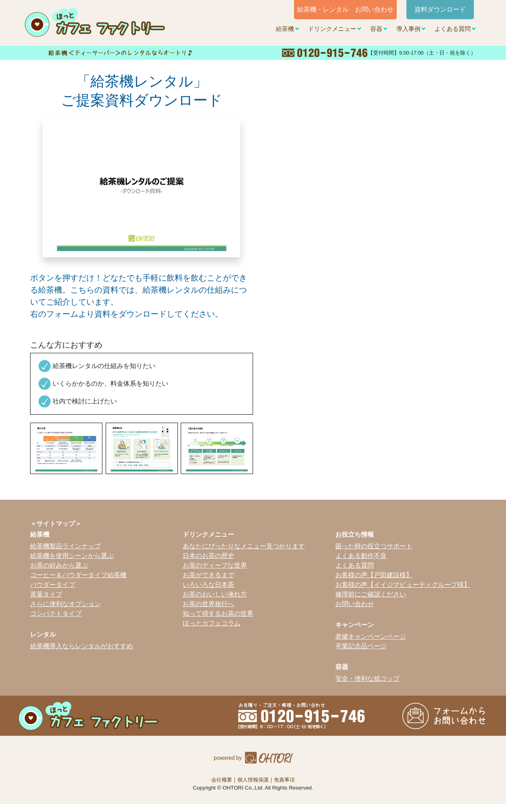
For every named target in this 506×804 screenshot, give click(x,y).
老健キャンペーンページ (370, 636)
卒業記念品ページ (361, 646)
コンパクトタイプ (56, 613)
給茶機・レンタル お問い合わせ (345, 9)
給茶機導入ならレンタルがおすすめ (81, 646)
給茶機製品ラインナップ (65, 546)
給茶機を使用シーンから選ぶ (72, 555)
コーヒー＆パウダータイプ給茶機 (78, 575)
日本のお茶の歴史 (208, 555)
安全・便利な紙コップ (367, 678)
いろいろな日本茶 (208, 584)
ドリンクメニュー (332, 29)
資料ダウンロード (440, 9)
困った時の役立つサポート (373, 546)
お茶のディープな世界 (215, 565)
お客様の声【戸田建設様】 (373, 575)
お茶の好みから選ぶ (59, 565)
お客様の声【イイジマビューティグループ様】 (402, 584)
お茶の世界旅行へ (208, 603)
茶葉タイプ (46, 594)
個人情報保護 (253, 780)
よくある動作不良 (361, 555)
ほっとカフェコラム (212, 623)
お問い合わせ (354, 603)
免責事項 (284, 780)
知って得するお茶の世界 (218, 613)
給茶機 (285, 29)
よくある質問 (453, 29)
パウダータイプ (52, 584)
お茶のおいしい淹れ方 (215, 594)
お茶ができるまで (208, 575)
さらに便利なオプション (65, 603)
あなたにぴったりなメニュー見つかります (244, 546)
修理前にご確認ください (370, 594)
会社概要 (221, 780)
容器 (376, 29)
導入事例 (408, 29)
